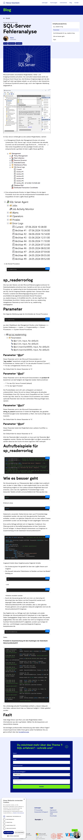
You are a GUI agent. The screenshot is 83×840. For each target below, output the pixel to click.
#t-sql (5, 43)
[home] (13, 3)
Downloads (53, 816)
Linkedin (21, 827)
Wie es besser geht (59, 36)
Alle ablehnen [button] (19, 832)
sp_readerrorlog (58, 26)
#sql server (12, 43)
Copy (47, 268)
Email (15, 759)
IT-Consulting (38, 810)
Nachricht (16, 778)
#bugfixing (19, 43)
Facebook (22, 821)
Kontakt (76, 2)
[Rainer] (10, 38)
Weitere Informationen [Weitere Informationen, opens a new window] (18, 813)
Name (15, 753)
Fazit (54, 39)
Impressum (53, 810)
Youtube (21, 825)
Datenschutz (53, 812)
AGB (51, 814)
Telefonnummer (18, 765)
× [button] (24, 799)
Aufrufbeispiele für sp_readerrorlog (63, 33)
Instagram (21, 823)
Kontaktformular (24, 732)
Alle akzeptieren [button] (8, 832)
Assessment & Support (41, 812)
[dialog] (14, 818)
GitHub (21, 829)
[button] (45, 2)
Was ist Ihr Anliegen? (19, 771)
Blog (71, 2)
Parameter (56, 30)
